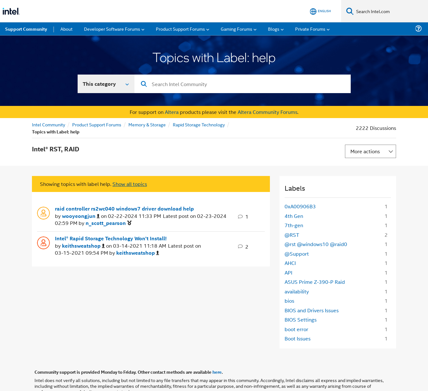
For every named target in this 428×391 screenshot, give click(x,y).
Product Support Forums (96, 124)
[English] (320, 11)
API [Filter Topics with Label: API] (288, 272)
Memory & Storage (147, 124)
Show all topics (129, 184)
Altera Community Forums (267, 112)
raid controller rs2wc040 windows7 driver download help (124, 208)
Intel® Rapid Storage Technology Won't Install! (111, 238)
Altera (172, 112)
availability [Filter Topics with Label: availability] (297, 291)
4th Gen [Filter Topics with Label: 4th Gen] (294, 215)
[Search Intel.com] (391, 11)
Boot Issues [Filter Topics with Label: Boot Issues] (297, 338)
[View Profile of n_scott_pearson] (109, 223)
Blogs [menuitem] (273, 28)
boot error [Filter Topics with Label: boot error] (296, 329)
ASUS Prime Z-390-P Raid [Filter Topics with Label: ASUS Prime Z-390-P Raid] (315, 281)
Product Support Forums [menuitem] (180, 28)
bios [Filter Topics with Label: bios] (289, 300)
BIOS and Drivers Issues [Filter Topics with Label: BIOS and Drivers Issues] (312, 310)
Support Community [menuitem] (26, 28)
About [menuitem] (66, 28)
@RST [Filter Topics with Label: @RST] (292, 234)
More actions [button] (365, 151)
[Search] (350, 11)
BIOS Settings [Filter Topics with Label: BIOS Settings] (301, 319)
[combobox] (242, 84)
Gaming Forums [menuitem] (236, 28)
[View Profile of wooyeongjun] (81, 216)
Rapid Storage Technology (199, 124)
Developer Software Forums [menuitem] (112, 28)
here (217, 371)
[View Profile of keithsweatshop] (83, 246)
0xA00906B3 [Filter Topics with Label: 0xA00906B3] (300, 206)
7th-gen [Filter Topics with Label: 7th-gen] (294, 225)
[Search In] (106, 84)
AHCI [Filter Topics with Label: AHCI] (290, 263)
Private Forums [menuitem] (310, 28)
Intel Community (48, 124)
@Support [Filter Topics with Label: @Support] (297, 253)
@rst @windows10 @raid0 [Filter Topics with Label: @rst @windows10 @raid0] (316, 244)
